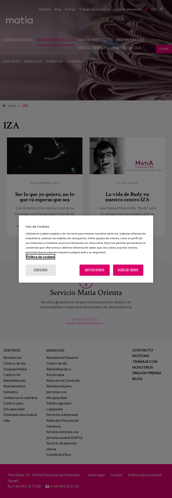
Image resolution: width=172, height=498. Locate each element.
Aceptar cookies (94, 270)
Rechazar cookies (128, 270)
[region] (86, 249)
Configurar (40, 270)
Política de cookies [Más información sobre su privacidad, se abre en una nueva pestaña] (40, 257)
